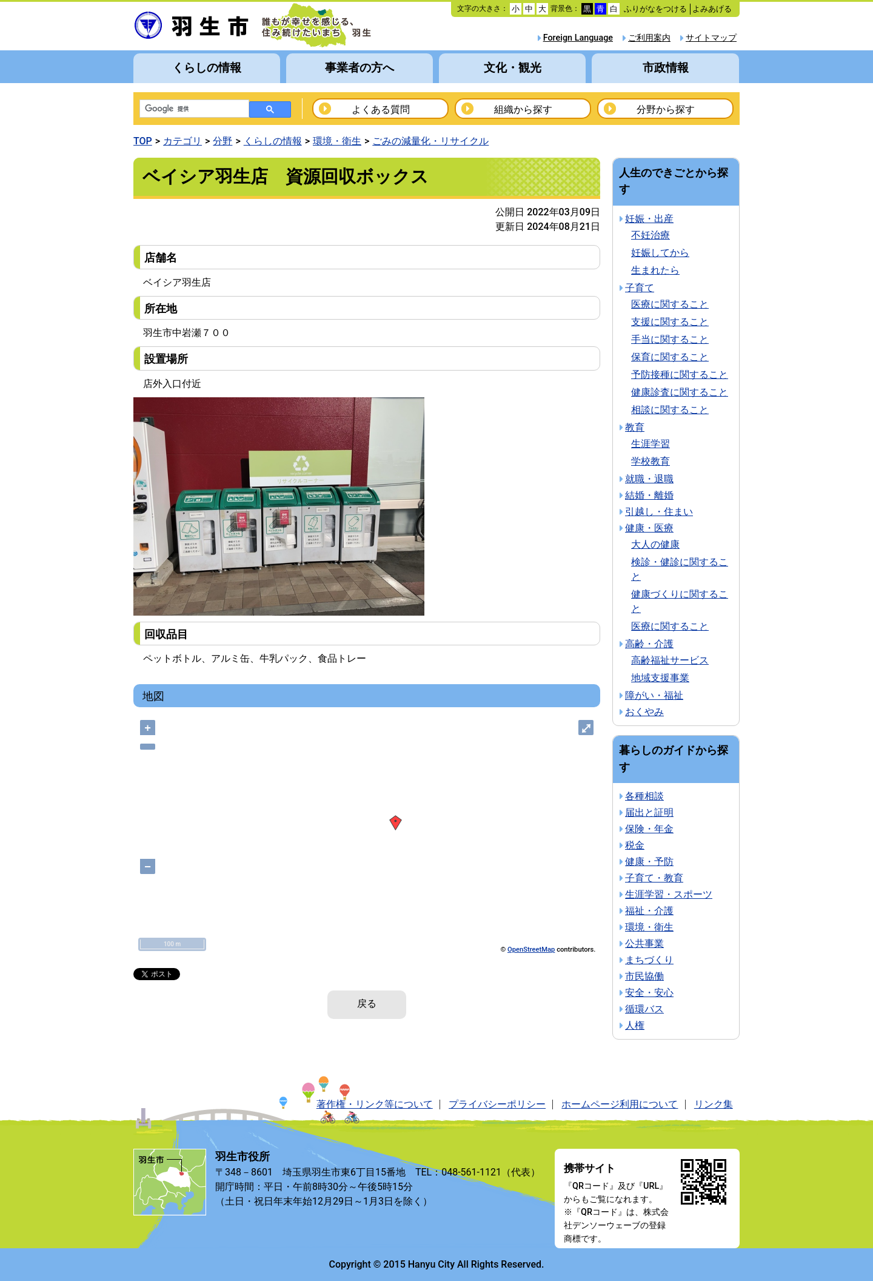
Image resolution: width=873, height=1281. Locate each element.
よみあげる (712, 8)
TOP (142, 141)
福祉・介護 (649, 910)
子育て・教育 (654, 878)
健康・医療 (649, 528)
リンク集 (713, 1104)
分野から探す (666, 109)
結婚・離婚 (649, 495)
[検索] (193, 109)
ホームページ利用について (619, 1104)
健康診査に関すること (679, 392)
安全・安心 (649, 992)
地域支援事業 (660, 678)
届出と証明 (649, 812)
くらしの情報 (206, 68)
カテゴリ (182, 141)
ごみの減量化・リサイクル (430, 141)
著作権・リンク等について (374, 1104)
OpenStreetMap (531, 949)
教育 (634, 427)
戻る (366, 1003)
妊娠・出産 (649, 218)
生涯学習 (650, 443)
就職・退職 (649, 479)
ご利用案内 (649, 38)
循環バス (644, 1009)
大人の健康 (655, 544)
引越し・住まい (659, 511)
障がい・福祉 (654, 695)
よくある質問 (381, 109)
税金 (634, 845)
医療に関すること (670, 304)
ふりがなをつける (655, 8)
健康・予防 (649, 861)
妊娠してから (660, 252)
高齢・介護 (649, 644)
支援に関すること (670, 322)
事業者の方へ (359, 68)
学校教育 (650, 461)
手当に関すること (670, 339)
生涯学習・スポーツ (668, 894)
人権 (634, 1025)
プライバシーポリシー (497, 1104)
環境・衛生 (337, 141)
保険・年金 (649, 829)
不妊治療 (650, 235)
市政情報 (666, 68)
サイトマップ (711, 38)
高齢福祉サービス (670, 660)
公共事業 (644, 943)
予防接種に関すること (679, 374)
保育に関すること (670, 357)
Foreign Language (578, 38)
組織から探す (523, 109)
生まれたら (655, 270)
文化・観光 (512, 68)
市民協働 (644, 976)
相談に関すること (670, 409)
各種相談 (644, 796)
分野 (222, 141)
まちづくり (649, 960)
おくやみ (644, 712)
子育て (639, 288)
